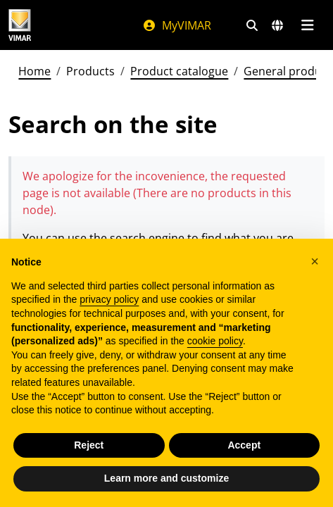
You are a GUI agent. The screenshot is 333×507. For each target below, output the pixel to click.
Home (34, 71)
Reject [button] (88, 445)
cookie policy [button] (215, 340)
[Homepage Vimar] (19, 25)
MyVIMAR (176, 25)
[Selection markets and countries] (277, 25)
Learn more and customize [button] (166, 478)
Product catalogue (179, 71)
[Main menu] (307, 25)
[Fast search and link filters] (252, 25)
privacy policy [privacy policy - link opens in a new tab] (109, 299)
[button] (314, 261)
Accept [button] (243, 445)
